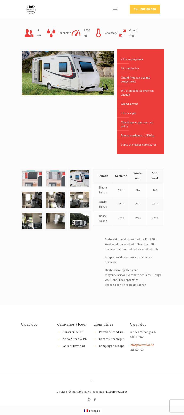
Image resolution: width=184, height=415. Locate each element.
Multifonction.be (117, 391)
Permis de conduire (111, 332)
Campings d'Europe (111, 346)
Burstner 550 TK (73, 332)
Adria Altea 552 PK (75, 339)
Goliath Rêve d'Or (74, 346)
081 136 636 (137, 350)
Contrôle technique (111, 339)
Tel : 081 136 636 (145, 9)
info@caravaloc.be (142, 345)
